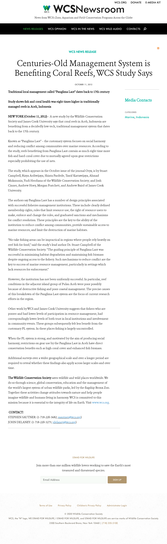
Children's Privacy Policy (89, 505)
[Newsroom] (83, 10)
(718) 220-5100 (110, 523)
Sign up (117, 479)
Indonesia (142, 117)
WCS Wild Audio (110, 29)
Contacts (133, 29)
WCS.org (120, 2)
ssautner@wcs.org (69, 417)
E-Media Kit (153, 2)
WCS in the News (83, 29)
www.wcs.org (100, 402)
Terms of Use (45, 505)
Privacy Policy (64, 505)
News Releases (34, 29)
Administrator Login (117, 505)
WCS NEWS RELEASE (82, 51)
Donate (136, 2)
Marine (129, 117)
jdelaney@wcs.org (64, 422)
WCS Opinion (58, 29)
